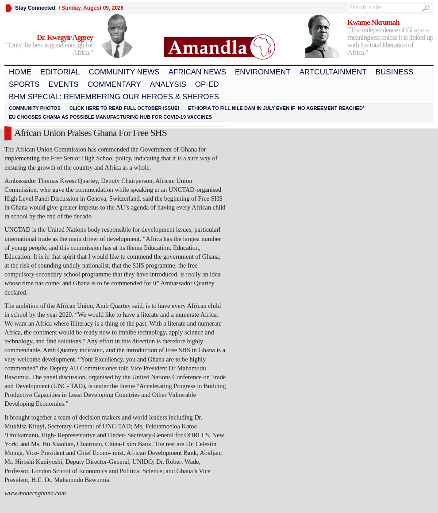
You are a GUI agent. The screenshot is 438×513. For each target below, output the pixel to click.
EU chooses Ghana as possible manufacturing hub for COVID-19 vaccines (110, 117)
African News (197, 72)
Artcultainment (333, 72)
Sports (24, 84)
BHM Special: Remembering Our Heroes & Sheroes (114, 97)
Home (20, 72)
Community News (123, 72)
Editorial (60, 72)
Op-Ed (207, 84)
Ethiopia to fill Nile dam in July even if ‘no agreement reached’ (276, 108)
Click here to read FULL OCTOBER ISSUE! (124, 108)
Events (64, 84)
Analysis (168, 84)
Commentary (114, 84)
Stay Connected (35, 8)
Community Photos (35, 108)
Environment (263, 72)
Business (395, 72)
